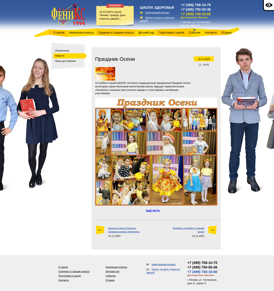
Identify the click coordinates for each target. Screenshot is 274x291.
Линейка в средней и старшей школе (188, 230)
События (194, 32)
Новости (59, 55)
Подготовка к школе (171, 32)
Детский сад (146, 32)
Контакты (211, 32)
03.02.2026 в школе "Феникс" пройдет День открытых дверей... (112, 15)
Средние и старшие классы (116, 32)
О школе (58, 32)
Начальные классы (81, 32)
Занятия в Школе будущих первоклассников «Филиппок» (124, 230)
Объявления (62, 50)
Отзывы (226, 32)
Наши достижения (65, 61)
